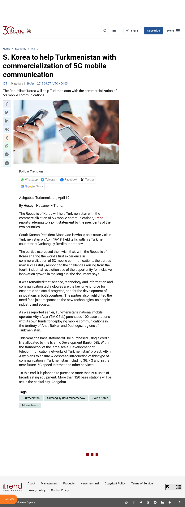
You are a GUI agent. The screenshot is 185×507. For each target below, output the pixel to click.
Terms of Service (142, 483)
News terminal (89, 483)
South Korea (100, 398)
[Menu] (173, 30)
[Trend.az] (17, 30)
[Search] (105, 30)
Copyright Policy (115, 483)
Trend (99, 218)
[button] (6, 104)
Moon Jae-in (30, 405)
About (31, 483)
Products (69, 483)
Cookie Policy (60, 490)
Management (49, 483)
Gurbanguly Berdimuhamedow (66, 398)
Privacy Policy (36, 490)
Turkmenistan (31, 398)
